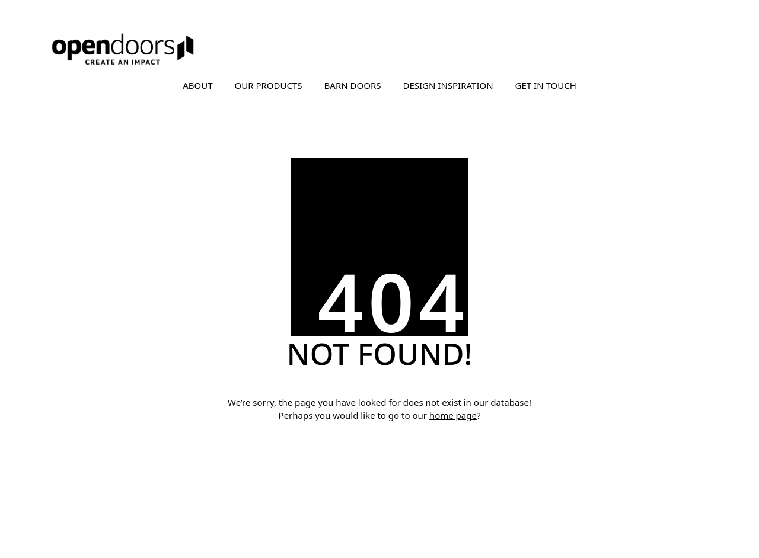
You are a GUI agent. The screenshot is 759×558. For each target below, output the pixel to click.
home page (453, 415)
